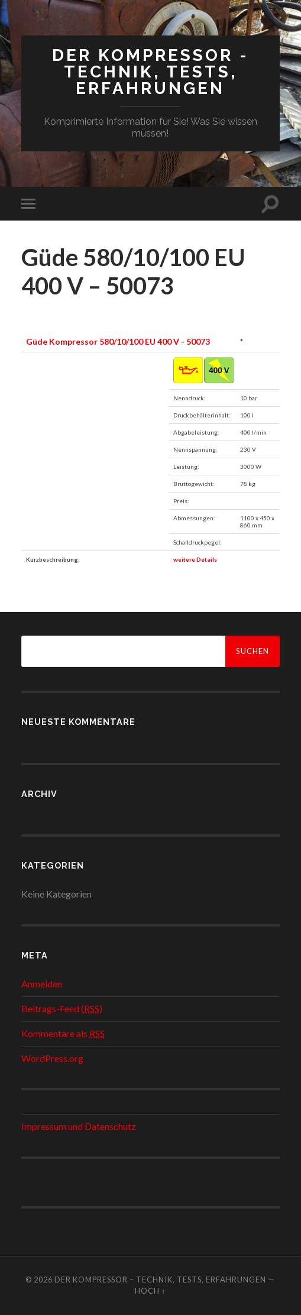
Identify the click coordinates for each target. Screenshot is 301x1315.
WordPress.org (52, 1058)
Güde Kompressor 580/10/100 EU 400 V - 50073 (118, 341)
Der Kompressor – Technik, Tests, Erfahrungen (160, 1279)
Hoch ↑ (150, 1290)
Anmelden (41, 983)
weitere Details (195, 559)
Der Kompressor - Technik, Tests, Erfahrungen (150, 72)
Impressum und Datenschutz (78, 1126)
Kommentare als (63, 1033)
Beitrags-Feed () (61, 1008)
